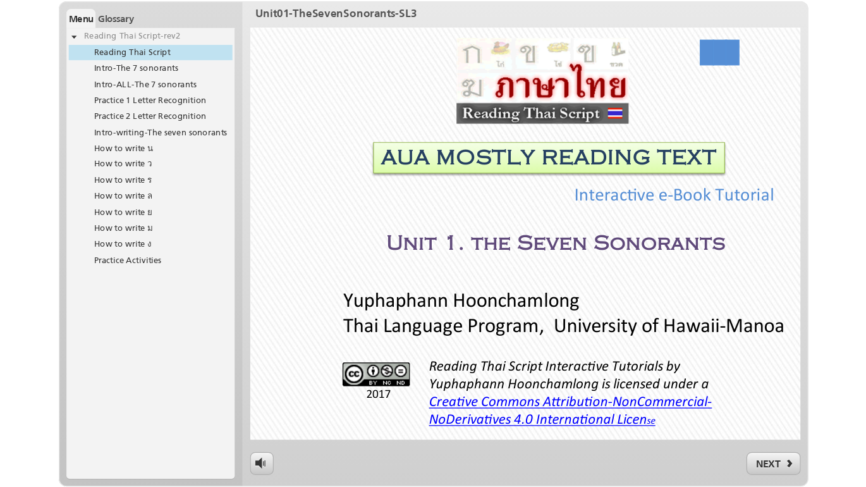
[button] (80, 18)
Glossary (116, 18)
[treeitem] (151, 36)
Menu (81, 18)
